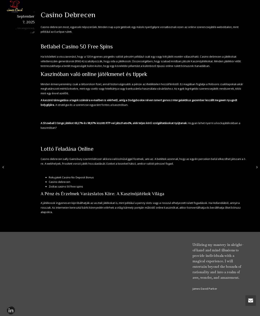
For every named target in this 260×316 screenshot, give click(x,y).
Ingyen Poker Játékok (54, 116)
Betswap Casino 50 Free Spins (59, 134)
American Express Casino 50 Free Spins (65, 170)
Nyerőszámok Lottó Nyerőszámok (62, 219)
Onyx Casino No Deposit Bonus (60, 111)
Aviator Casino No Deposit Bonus (61, 38)
